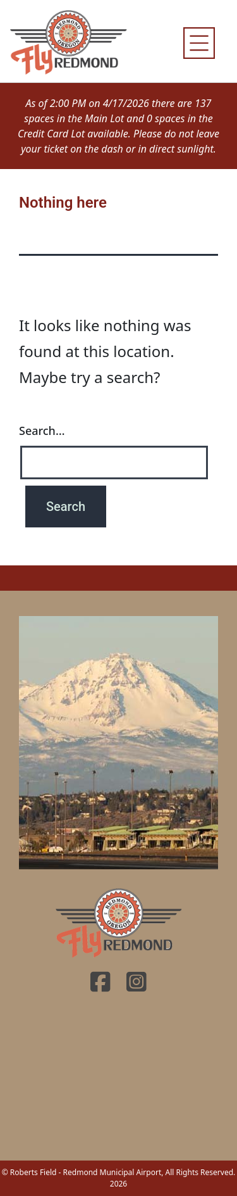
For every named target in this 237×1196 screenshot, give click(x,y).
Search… (42, 430)
